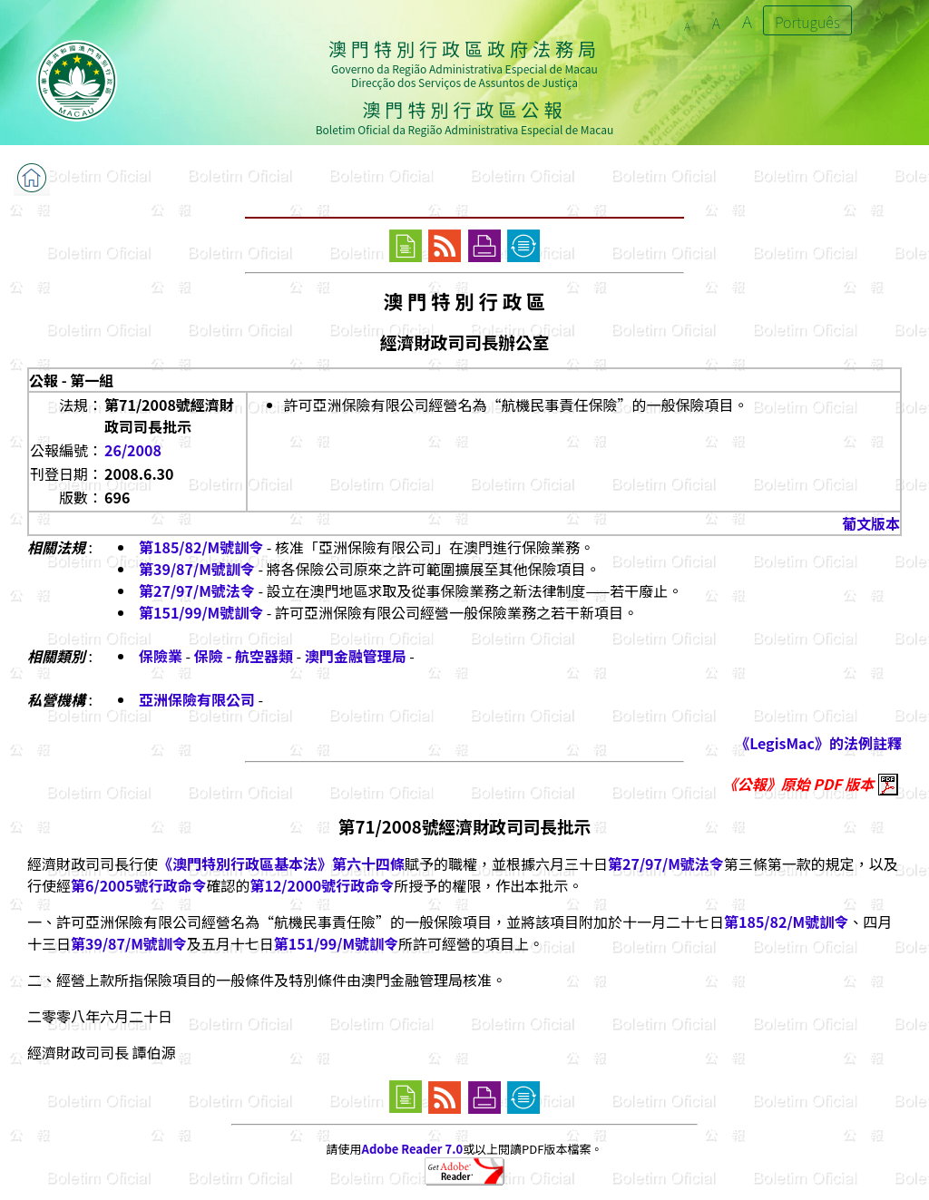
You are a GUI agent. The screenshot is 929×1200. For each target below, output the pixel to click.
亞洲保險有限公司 (197, 699)
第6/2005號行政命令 (138, 885)
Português (807, 22)
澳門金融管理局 (355, 656)
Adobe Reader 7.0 (412, 1148)
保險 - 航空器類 (243, 656)
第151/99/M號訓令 (201, 612)
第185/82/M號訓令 (201, 547)
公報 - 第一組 (71, 380)
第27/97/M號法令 (197, 590)
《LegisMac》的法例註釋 (818, 743)
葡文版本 (871, 523)
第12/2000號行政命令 (321, 885)
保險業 (160, 656)
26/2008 (132, 450)
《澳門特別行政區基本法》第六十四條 (281, 863)
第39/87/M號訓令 (197, 569)
